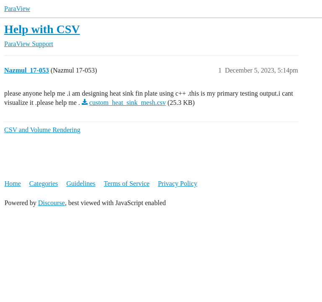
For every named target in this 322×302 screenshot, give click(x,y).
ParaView (17, 8)
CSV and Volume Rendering (42, 129)
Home (13, 183)
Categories (43, 183)
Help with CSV (42, 29)
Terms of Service (127, 183)
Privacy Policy (177, 183)
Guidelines (80, 183)
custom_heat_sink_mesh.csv (127, 102)
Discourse (51, 202)
